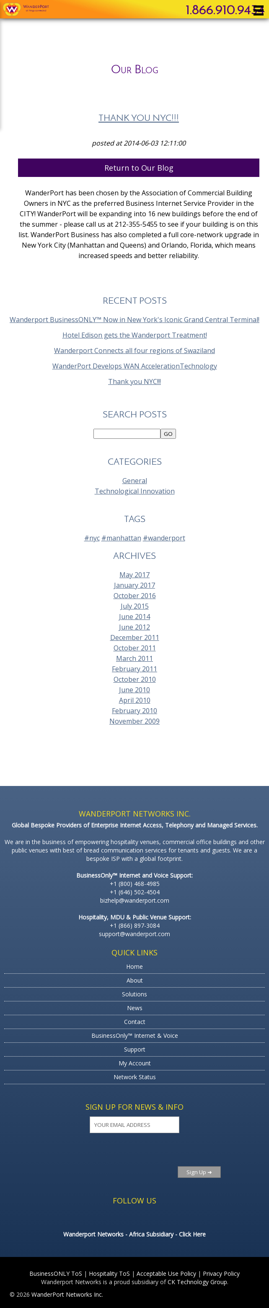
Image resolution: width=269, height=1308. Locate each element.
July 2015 (135, 606)
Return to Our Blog (138, 168)
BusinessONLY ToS (55, 1273)
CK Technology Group (197, 1282)
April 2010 (134, 700)
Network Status (135, 1077)
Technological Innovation (135, 491)
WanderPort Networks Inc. (67, 1294)
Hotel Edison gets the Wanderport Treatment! (134, 335)
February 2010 (134, 710)
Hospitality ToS (109, 1273)
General (134, 480)
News (134, 1008)
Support (134, 1049)
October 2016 (135, 595)
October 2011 (135, 648)
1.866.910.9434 (225, 11)
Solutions (134, 994)
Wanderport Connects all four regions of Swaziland (134, 350)
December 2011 (134, 637)
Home (134, 966)
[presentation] (99, 1154)
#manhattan (121, 538)
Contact (134, 1022)
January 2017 (134, 585)
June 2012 (134, 627)
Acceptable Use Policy (166, 1273)
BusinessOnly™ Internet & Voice (134, 1035)
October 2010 (135, 679)
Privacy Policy (221, 1273)
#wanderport (164, 538)
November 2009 (134, 721)
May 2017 (134, 574)
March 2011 (134, 658)
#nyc (92, 538)
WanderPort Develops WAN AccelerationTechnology (134, 366)
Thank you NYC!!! (138, 118)
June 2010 (134, 689)
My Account (135, 1063)
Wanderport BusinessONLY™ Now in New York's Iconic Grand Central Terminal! (134, 319)
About (135, 980)
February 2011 (134, 668)
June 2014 (134, 616)
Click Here (192, 1234)
